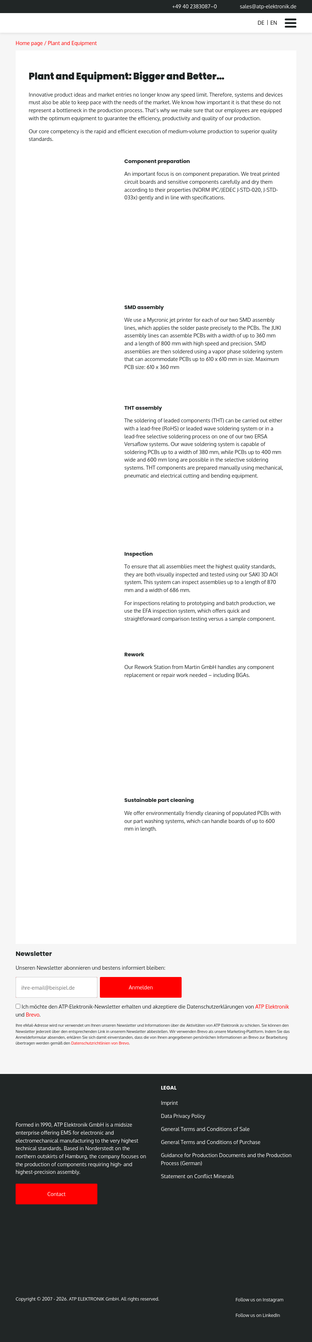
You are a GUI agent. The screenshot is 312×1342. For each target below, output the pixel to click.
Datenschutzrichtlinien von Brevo (100, 1043)
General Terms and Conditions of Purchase (210, 1142)
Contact (56, 1194)
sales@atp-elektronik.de (268, 6)
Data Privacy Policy (183, 1115)
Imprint (169, 1102)
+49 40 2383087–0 (194, 6)
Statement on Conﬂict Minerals (197, 1176)
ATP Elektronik (272, 1006)
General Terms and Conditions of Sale (205, 1129)
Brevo (32, 1014)
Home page (29, 43)
